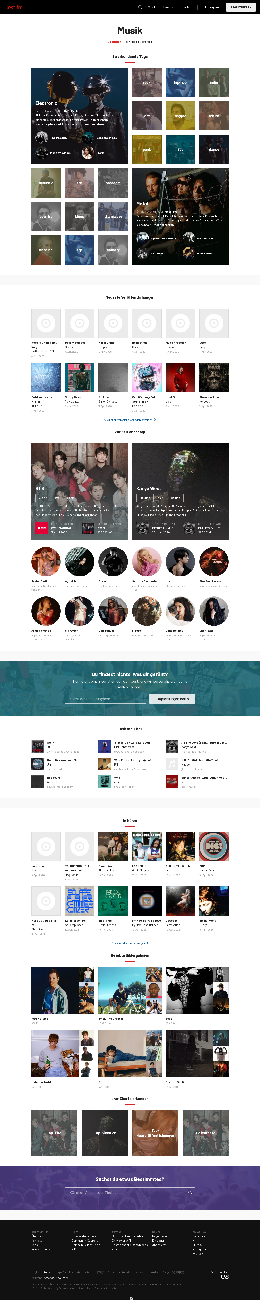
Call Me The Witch (178, 866)
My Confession (176, 342)
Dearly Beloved (75, 342)
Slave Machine (209, 397)
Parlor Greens (107, 925)
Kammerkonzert (76, 920)
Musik (152, 7)
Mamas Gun (206, 870)
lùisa (169, 870)
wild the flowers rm (136, 769)
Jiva (168, 401)
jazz (183, 786)
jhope (184, 769)
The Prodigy (58, 137)
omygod (192, 786)
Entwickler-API (121, 1240)
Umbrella (37, 866)
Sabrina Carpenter (145, 581)
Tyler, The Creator (110, 1018)
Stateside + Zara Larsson (132, 742)
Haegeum (53, 777)
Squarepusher (74, 925)
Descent (171, 920)
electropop (72, 639)
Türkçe (165, 1272)
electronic (211, 585)
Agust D (70, 581)
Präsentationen (41, 1249)
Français (74, 1272)
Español (61, 1272)
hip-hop (144, 498)
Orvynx (69, 347)
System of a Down (163, 238)
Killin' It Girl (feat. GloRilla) (199, 760)
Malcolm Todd (41, 1082)
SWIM (101, 528)
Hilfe (74, 1249)
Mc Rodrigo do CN (42, 351)
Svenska (152, 1272)
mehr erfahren (94, 124)
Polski (111, 1272)
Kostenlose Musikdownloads (130, 1245)
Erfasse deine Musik (84, 1236)
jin (48, 769)
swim (50, 751)
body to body (62, 751)
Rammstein (205, 238)
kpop (70, 498)
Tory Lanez (72, 401)
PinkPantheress (210, 581)
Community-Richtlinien (86, 1245)
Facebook (199, 1236)
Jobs (34, 1245)
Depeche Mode (106, 137)
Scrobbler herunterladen (127, 1236)
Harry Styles (39, 1018)
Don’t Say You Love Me (62, 760)
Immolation (173, 925)
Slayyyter (71, 630)
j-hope (137, 630)
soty (124, 786)
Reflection (139, 342)
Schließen (131, 1298)
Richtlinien (147, 1284)
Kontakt (36, 1240)
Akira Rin (36, 406)
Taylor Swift (40, 581)
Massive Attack (60, 153)
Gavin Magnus (141, 870)
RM (116, 764)
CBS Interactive (40, 1284)
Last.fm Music (117, 1288)
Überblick (114, 41)
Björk (100, 153)
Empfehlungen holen (172, 698)
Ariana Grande (41, 630)
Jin (168, 581)
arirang (75, 751)
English (35, 1272)
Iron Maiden (205, 253)
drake (118, 585)
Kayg (34, 870)
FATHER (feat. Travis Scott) (171, 528)
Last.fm (19, 7)
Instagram (199, 1249)
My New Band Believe (146, 920)
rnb (135, 589)
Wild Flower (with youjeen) (132, 760)
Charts (185, 7)
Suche (140, 7)
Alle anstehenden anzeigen (128, 943)
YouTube (198, 1253)
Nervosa (204, 401)
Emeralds (105, 920)
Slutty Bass (73, 397)
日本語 (99, 1272)
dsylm (60, 769)
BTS (49, 747)
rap (160, 498)
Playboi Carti (175, 1082)
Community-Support (85, 1240)
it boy (131, 786)
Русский (139, 1272)
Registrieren (241, 7)
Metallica (171, 211)
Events (168, 7)
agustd (51, 786)
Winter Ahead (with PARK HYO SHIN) (205, 777)
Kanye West (188, 747)
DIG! (202, 866)
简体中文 (178, 1272)
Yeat (169, 1018)
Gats (202, 342)
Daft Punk (71, 111)
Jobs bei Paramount (95, 1288)
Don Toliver (106, 630)
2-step (223, 585)
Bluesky (197, 1245)
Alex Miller (37, 929)
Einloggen (212, 7)
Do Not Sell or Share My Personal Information (57, 1288)
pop (33, 585)
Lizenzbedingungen (112, 1284)
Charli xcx (206, 630)
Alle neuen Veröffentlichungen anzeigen (128, 419)
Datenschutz (132, 1284)
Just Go (171, 397)
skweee (118, 751)
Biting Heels (207, 920)
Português (124, 1272)
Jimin (117, 782)
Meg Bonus (71, 875)
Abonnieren (159, 1245)
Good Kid (138, 406)
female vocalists (147, 585)
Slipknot (157, 253)
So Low (103, 397)
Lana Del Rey (174, 630)
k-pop (43, 498)
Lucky (203, 925)
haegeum (67, 786)
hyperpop (76, 635)
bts (57, 498)
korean (85, 585)
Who (117, 777)
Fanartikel (118, 1249)
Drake (102, 581)
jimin (117, 786)
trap (106, 635)
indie (168, 635)
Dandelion (105, 866)
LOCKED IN (139, 866)
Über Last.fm (39, 1236)
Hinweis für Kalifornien (168, 1284)
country (41, 585)
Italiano (88, 1272)
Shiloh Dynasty (107, 401)
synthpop (210, 635)
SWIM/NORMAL (61, 528)
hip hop (175, 498)
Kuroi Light (106, 342)
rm (116, 769)
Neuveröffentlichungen (138, 41)
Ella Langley (106, 870)
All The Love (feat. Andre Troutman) (206, 742)
